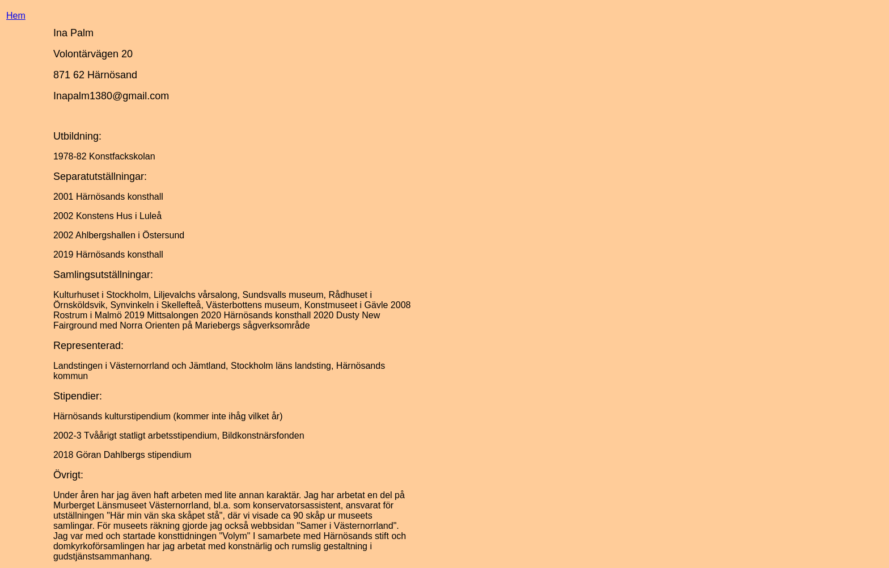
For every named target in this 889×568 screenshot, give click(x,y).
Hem (16, 15)
